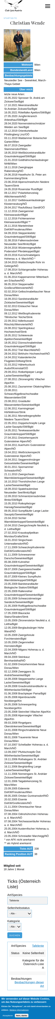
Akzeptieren (7, 1017)
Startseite (10, 18)
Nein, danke (21, 1017)
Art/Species (14, 895)
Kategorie (13, 921)
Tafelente (38, 945)
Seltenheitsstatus (18, 908)
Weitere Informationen (19, 1011)
